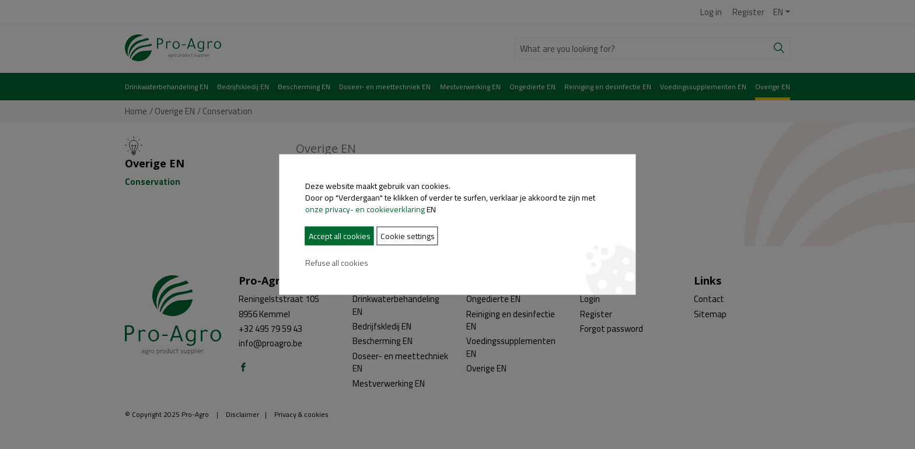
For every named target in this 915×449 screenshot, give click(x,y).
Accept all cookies (292, 236)
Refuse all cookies (289, 263)
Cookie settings (360, 236)
